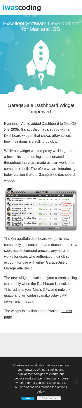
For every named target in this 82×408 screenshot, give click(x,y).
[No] (76, 382)
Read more (49, 398)
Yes (28, 398)
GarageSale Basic (18, 268)
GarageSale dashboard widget (34, 238)
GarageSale (30, 129)
